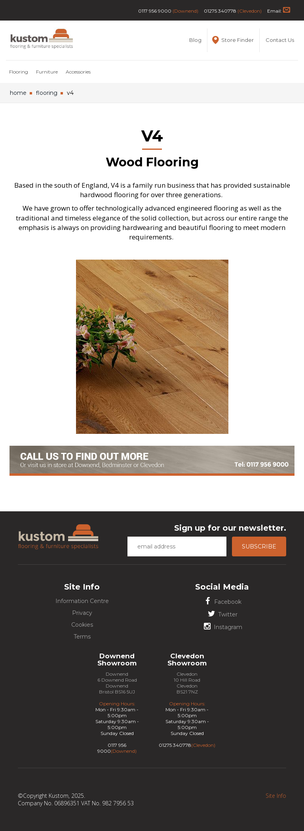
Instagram (222, 626)
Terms (82, 636)
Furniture (47, 72)
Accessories (78, 72)
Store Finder (232, 40)
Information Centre (82, 601)
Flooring (18, 72)
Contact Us (280, 40)
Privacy (82, 612)
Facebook (222, 601)
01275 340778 (220, 11)
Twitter (222, 614)
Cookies (82, 624)
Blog (195, 40)
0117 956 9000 (154, 11)
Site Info (276, 795)
